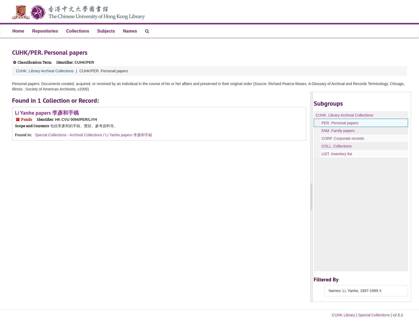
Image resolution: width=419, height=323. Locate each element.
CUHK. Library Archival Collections (45, 71)
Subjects (106, 31)
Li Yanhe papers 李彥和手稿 (47, 112)
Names (130, 31)
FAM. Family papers (338, 131)
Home (18, 31)
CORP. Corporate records (342, 138)
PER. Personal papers (340, 123)
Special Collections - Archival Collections (68, 135)
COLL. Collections (336, 146)
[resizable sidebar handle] (312, 196)
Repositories (45, 31)
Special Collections (374, 315)
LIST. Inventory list (336, 154)
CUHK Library (343, 315)
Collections (77, 31)
